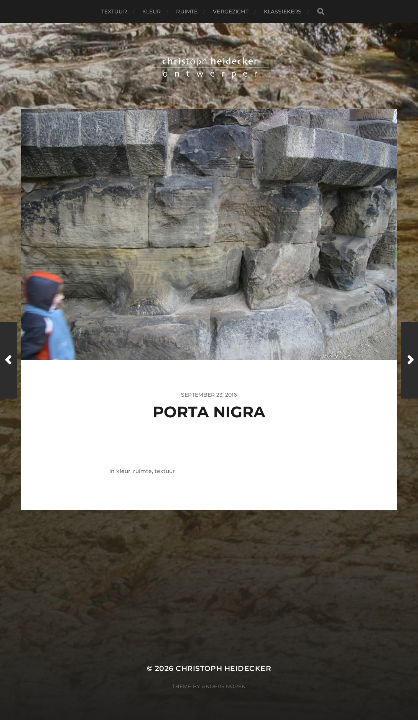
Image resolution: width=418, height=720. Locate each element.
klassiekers (283, 11)
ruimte (186, 11)
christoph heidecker (223, 668)
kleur (151, 11)
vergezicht (230, 11)
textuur (114, 11)
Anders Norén (224, 686)
